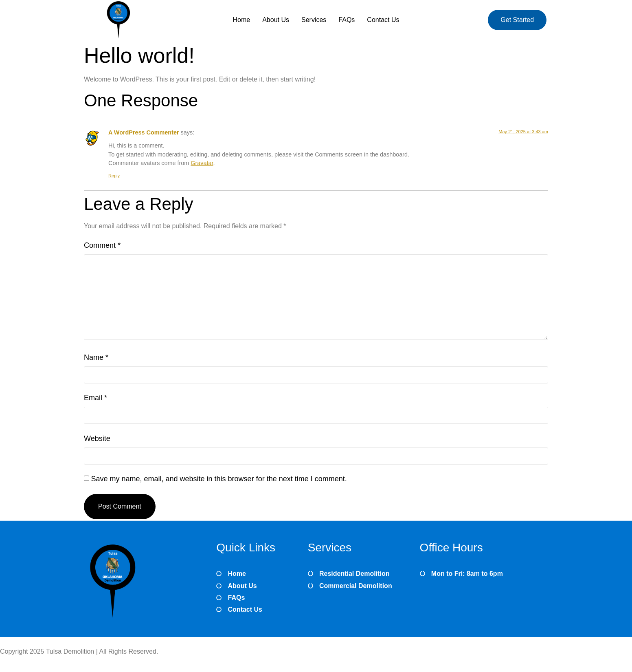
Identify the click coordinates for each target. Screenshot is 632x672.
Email (95, 398)
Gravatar (202, 163)
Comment (102, 245)
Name (96, 357)
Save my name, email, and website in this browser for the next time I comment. (219, 479)
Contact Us (383, 19)
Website (97, 438)
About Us (275, 19)
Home (241, 19)
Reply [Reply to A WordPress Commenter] (114, 175)
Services (313, 19)
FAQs (346, 19)
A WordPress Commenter (143, 132)
